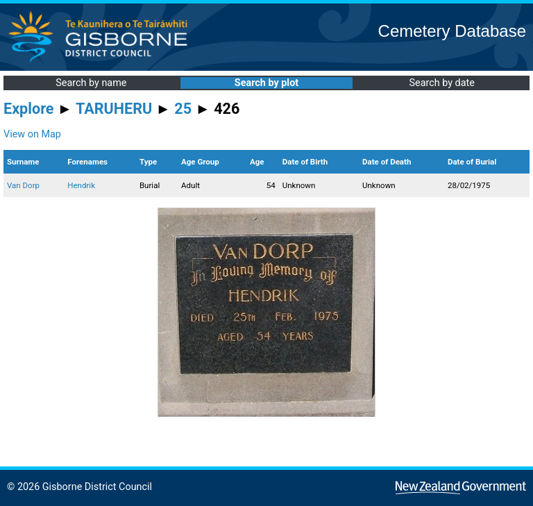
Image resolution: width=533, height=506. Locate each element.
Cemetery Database (452, 31)
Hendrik (81, 185)
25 (183, 108)
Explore (28, 108)
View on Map (32, 134)
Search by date (441, 83)
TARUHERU (114, 108)
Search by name (91, 83)
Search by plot (266, 83)
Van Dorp (23, 185)
